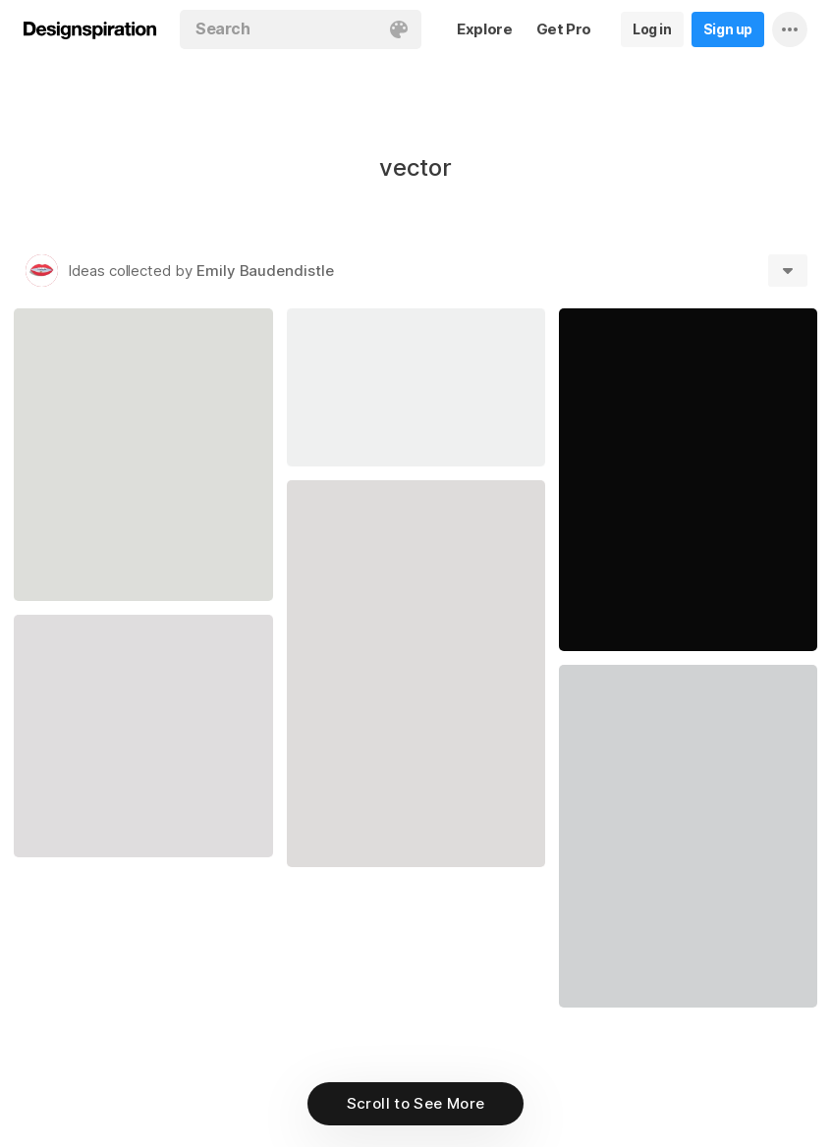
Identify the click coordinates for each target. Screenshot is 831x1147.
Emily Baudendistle (265, 270)
